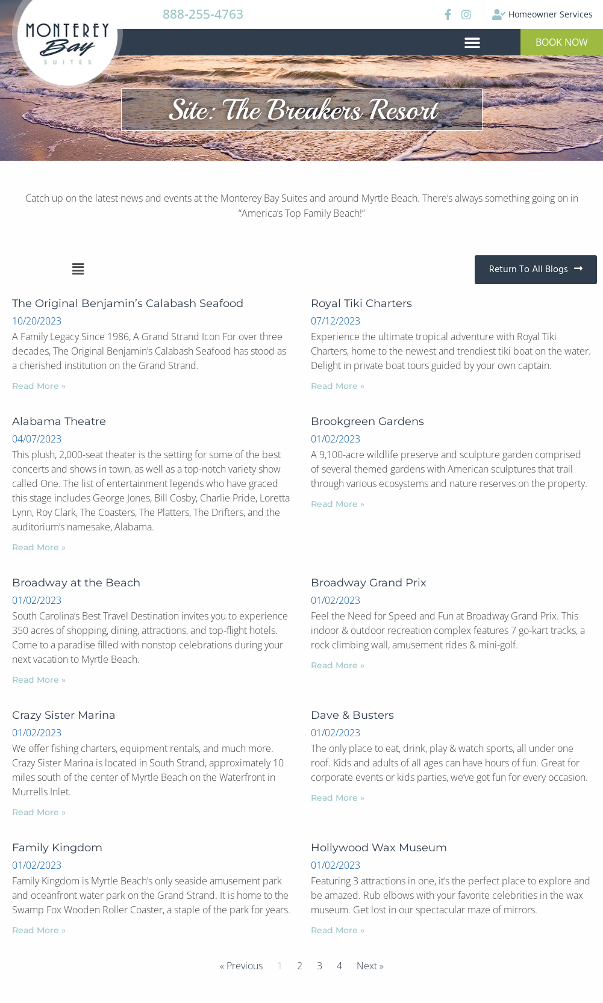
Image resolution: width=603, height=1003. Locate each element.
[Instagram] (465, 14)
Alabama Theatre (59, 421)
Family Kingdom (57, 847)
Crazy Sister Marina (64, 715)
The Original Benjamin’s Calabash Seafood (127, 303)
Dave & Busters (352, 715)
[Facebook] (446, 14)
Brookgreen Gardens (367, 421)
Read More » (39, 385)
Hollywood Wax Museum (379, 847)
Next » (370, 965)
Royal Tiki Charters (361, 303)
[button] (472, 42)
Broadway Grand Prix (368, 582)
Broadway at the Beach (76, 582)
